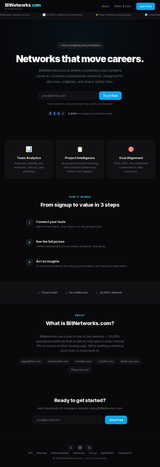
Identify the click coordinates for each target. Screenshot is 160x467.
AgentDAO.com (31, 361)
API (30, 453)
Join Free (146, 6)
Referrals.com (130, 361)
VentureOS (125, 453)
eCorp (93, 453)
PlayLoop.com (80, 369)
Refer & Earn (123, 6)
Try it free (110, 95)
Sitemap (41, 453)
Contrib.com (83, 361)
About (106, 6)
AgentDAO (107, 453)
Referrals (79, 453)
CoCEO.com (105, 361)
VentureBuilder (60, 453)
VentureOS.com (58, 361)
